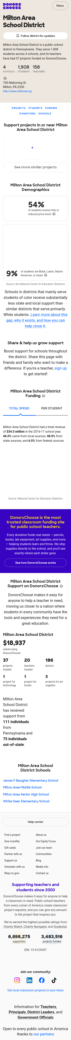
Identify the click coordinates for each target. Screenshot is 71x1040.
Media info (42, 866)
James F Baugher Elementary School (30, 781)
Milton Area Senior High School (26, 794)
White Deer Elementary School (26, 801)
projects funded (52, 938)
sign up (61, 368)
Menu (60, 5)
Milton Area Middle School (22, 787)
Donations (28, 113)
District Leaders (40, 1012)
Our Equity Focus (46, 841)
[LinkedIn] (29, 980)
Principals (17, 1012)
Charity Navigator (35, 926)
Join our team (44, 847)
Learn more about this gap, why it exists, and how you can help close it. (36, 320)
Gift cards (10, 847)
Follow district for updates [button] (35, 36)
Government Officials (36, 1017)
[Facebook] (41, 980)
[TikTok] (54, 980)
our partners (44, 1034)
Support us (10, 860)
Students (35, 108)
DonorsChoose (12, 6)
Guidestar (60, 926)
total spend (19, 408)
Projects (19, 108)
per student (51, 408)
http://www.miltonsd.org (17, 91)
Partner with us (13, 854)
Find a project (12, 834)
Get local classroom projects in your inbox (35, 990)
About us (41, 834)
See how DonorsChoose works (35, 562)
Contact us (42, 873)
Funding (51, 108)
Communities (43, 854)
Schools (44, 113)
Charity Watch (13, 926)
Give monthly (12, 841)
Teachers (48, 1006)
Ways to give (11, 873)
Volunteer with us (14, 866)
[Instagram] (17, 980)
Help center (35, 822)
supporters (19, 938)
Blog (38, 860)
